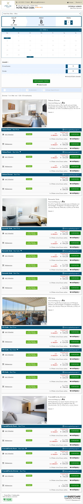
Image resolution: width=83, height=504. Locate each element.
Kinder (4, 71)
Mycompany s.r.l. (76, 500)
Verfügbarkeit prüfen (41, 81)
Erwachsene (6, 66)
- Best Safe (11, 152)
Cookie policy (15, 495)
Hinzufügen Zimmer (73, 76)
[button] (70, 130)
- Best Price (10, 129)
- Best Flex (11, 174)
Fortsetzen (75, 134)
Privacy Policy (7, 495)
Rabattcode (41, 84)
